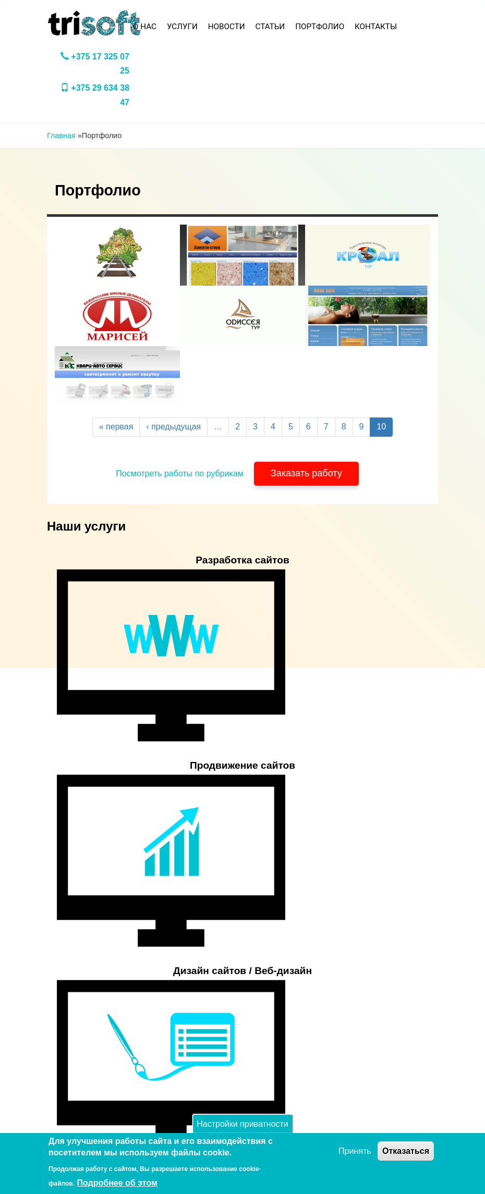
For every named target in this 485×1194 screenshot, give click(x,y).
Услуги (182, 26)
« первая (116, 426)
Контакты (376, 26)
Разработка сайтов (242, 560)
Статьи (270, 26)
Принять (354, 1151)
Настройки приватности (242, 1123)
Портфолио (319, 26)
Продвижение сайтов (242, 765)
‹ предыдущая (173, 426)
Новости (226, 26)
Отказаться (405, 1151)
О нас (144, 26)
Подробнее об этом (117, 1182)
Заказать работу (306, 473)
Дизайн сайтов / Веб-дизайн (242, 970)
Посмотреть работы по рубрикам (180, 473)
